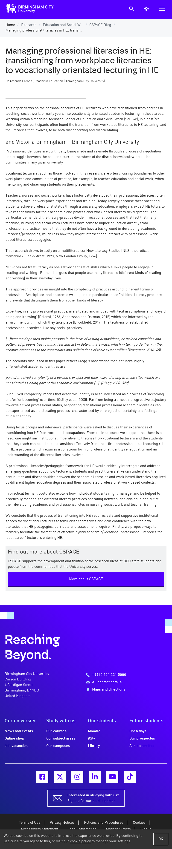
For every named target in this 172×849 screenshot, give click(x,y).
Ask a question (141, 746)
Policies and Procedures (103, 823)
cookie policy (80, 841)
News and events (19, 731)
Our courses (56, 731)
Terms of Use (29, 823)
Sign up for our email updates (93, 798)
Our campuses (58, 746)
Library (94, 746)
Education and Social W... (63, 25)
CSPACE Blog (100, 25)
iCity (91, 738)
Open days (137, 731)
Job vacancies (16, 746)
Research (29, 25)
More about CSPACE (86, 579)
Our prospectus (142, 738)
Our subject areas (60, 738)
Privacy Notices (62, 823)
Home (10, 25)
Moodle (94, 731)
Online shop (14, 738)
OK (160, 839)
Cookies (139, 823)
